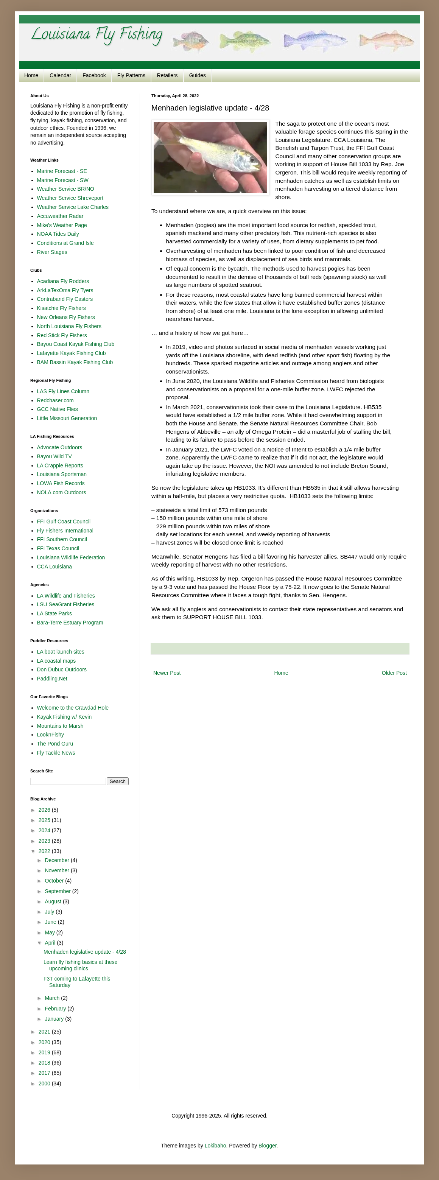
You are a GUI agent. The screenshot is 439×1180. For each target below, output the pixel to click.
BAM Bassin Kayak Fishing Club (75, 362)
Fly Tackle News (56, 753)
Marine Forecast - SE (62, 171)
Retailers (167, 75)
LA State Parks (54, 613)
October (55, 881)
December (57, 860)
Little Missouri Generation (67, 418)
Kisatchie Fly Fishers (61, 308)
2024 (45, 830)
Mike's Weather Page (62, 225)
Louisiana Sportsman (62, 474)
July (50, 912)
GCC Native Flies (57, 409)
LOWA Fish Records (61, 483)
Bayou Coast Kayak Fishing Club (76, 344)
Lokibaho (215, 1146)
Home (31, 75)
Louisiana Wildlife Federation (71, 557)
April (51, 943)
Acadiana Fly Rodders (63, 281)
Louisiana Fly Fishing (96, 35)
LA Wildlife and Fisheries (66, 596)
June (51, 922)
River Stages (52, 252)
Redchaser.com (55, 400)
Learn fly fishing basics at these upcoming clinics (80, 965)
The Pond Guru (55, 744)
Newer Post (167, 673)
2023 (45, 841)
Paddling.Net (52, 679)
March (53, 998)
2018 (45, 1063)
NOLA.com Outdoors (61, 492)
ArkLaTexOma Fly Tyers (65, 290)
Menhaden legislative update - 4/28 (85, 952)
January (55, 1019)
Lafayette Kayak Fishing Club (71, 353)
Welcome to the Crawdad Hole (73, 708)
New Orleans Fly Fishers (66, 317)
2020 (45, 1042)
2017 (45, 1073)
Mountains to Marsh (60, 726)
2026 (45, 810)
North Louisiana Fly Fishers (69, 326)
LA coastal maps (56, 661)
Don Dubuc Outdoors (62, 669)
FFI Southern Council (62, 539)
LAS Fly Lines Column (63, 391)
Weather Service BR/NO (65, 189)
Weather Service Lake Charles (73, 207)
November (57, 870)
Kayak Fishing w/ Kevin (64, 717)
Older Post (394, 673)
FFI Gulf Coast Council (64, 521)
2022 (45, 851)
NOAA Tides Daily (58, 234)
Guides (197, 75)
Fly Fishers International (65, 531)
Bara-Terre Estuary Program (70, 623)
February (56, 1009)
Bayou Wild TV (54, 456)
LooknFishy (50, 735)
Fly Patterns (131, 75)
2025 (45, 820)
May (50, 932)
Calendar (60, 75)
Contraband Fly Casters (65, 299)
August (53, 901)
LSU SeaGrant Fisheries (66, 604)
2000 (45, 1083)
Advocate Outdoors (60, 447)
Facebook (94, 75)
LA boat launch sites (60, 652)
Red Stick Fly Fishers (62, 335)
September (58, 891)
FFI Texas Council (58, 548)
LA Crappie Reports (60, 465)
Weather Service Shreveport (70, 198)
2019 (45, 1052)
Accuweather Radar (60, 216)
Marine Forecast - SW (63, 180)
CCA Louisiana (54, 567)
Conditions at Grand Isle (65, 243)
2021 (45, 1032)
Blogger (267, 1146)
